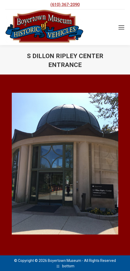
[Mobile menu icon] (121, 27)
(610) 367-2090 (65, 4)
